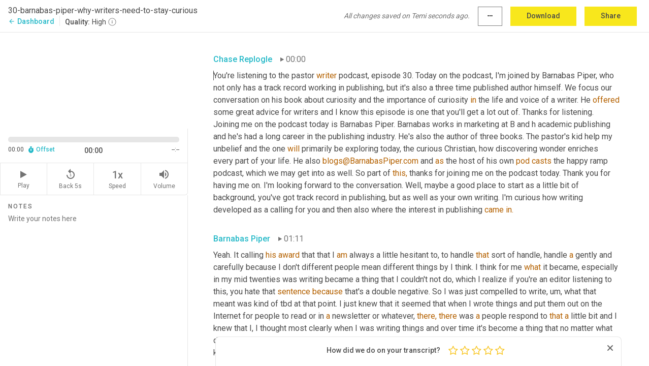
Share (611, 16)
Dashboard (31, 21)
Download (543, 16)
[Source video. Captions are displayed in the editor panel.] (94, 80)
